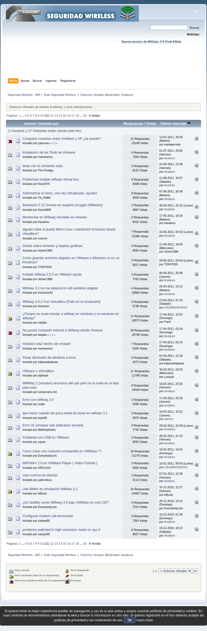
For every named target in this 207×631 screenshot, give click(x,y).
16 (68, 115)
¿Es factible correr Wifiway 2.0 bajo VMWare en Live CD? (65, 502)
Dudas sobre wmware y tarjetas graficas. (52, 246)
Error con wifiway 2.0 (38, 400)
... (23, 115)
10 (41, 115)
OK (129, 620)
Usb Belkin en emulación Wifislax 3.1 (49, 489)
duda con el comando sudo (42, 166)
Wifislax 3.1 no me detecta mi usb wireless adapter (60, 288)
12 (52, 115)
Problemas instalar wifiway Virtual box (50, 179)
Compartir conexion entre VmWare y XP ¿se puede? (61, 139)
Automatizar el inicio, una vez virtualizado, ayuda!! (59, 193)
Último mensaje (175, 123)
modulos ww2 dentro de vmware (46, 344)
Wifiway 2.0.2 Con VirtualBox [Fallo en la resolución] (61, 302)
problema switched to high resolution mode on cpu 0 (61, 530)
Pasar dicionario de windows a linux (49, 357)
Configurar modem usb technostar (47, 516)
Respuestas (133, 123)
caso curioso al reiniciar (39, 475)
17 (73, 115)
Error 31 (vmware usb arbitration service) (52, 425)
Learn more (144, 620)
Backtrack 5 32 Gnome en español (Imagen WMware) (62, 205)
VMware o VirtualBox (38, 371)
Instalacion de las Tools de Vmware (48, 152)
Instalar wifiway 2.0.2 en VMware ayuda (52, 274)
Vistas (151, 123)
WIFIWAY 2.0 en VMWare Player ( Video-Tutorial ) (59, 463)
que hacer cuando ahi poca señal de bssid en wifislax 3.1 (64, 413)
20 (84, 115)
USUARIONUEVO (175, 307)
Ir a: (155, 570)
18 (77, 115)
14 (60, 115)
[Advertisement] (104, 66)
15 (64, 115)
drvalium (126, 94)
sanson (168, 418)
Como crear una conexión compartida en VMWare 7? (62, 451)
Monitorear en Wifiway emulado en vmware (54, 217)
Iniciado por (49, 123)
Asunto (30, 123)
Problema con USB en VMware (45, 437)
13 (56, 115)
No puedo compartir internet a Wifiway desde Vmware (62, 330)
